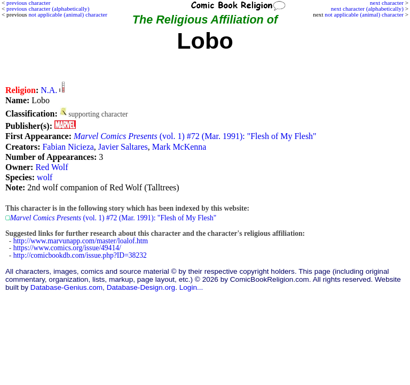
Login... (191, 287)
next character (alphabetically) (367, 8)
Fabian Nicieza (67, 146)
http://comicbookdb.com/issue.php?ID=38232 (80, 255)
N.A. (49, 90)
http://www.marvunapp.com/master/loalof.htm (80, 241)
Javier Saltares (123, 146)
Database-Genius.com (66, 287)
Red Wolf (51, 167)
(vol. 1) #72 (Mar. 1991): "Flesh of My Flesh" (195, 136)
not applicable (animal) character (364, 14)
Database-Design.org (141, 287)
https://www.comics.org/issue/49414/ (67, 248)
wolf (44, 177)
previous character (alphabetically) (47, 8)
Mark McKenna (179, 146)
